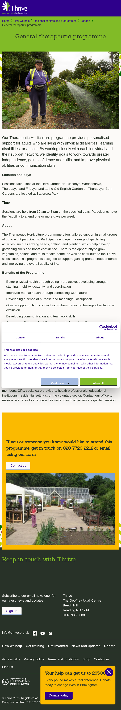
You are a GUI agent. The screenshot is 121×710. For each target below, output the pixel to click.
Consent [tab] (21, 337)
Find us (7, 667)
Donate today (58, 695)
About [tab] (100, 337)
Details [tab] (60, 337)
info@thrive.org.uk (15, 632)
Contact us (18, 465)
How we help (22, 20)
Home (6, 20)
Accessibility (11, 659)
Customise (60, 383)
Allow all (98, 383)
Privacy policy (34, 659)
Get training (35, 646)
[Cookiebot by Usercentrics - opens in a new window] (102, 327)
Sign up (11, 611)
